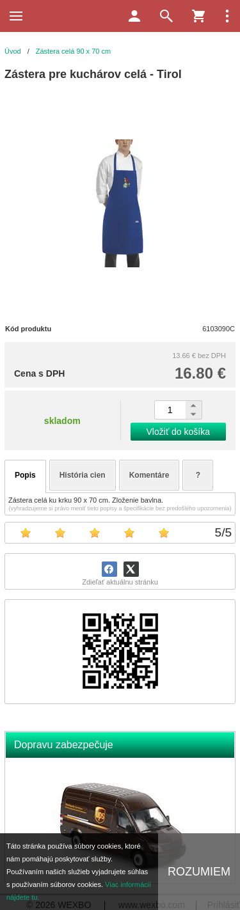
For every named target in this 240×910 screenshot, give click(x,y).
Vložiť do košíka (178, 432)
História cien (83, 475)
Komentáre (149, 475)
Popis (25, 475)
